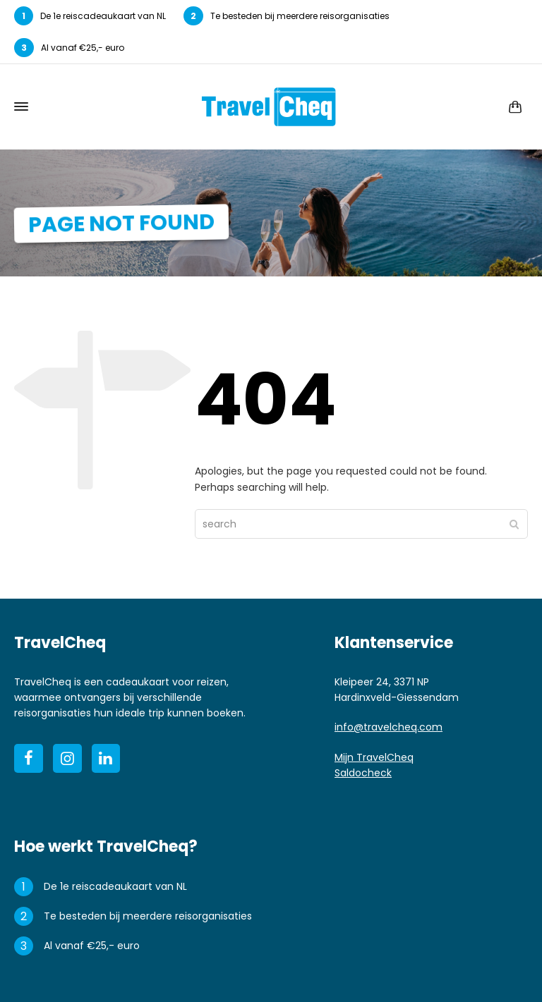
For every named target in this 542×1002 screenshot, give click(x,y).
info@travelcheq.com (388, 727)
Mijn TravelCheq (374, 757)
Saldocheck (363, 773)
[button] (17, 984)
